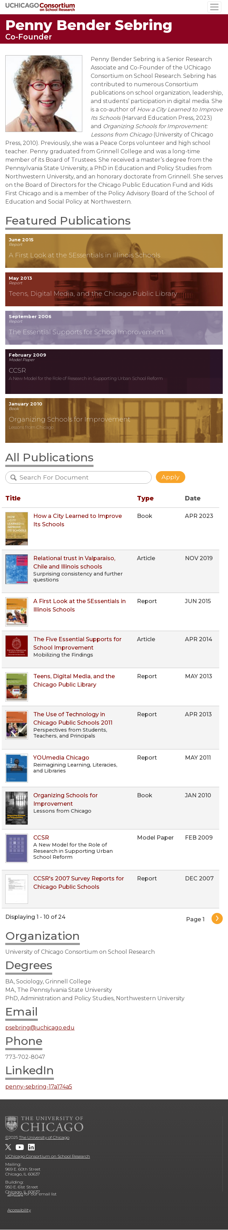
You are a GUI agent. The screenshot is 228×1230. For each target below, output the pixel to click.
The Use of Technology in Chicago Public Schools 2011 (72, 718)
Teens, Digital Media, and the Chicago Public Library (93, 293)
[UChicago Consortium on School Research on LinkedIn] (31, 1147)
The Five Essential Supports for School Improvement (77, 643)
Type (145, 498)
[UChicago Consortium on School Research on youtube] (19, 1147)
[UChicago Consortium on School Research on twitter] (8, 1147)
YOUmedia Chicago (61, 757)
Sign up (15, 1193)
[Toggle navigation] (214, 7)
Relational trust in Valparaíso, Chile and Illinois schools (74, 562)
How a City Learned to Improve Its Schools (77, 520)
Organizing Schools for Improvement (69, 419)
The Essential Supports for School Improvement (86, 332)
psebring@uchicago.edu (40, 1027)
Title (13, 498)
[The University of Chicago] (44, 1124)
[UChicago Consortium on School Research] (40, 7)
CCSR (17, 370)
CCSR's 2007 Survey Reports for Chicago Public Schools (78, 882)
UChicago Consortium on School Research (47, 1156)
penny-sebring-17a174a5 (38, 1086)
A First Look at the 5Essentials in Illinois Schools (84, 255)
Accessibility (19, 1210)
